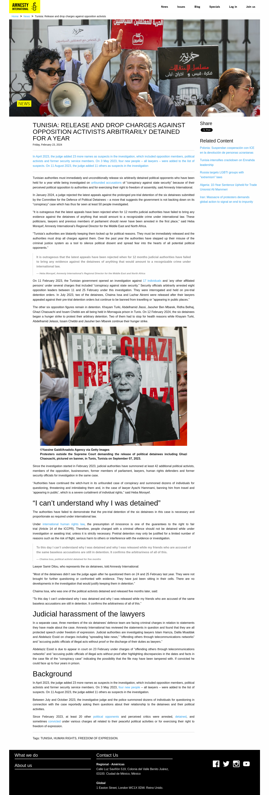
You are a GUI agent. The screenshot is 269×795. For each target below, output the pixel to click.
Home (15, 16)
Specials (214, 6)
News (164, 6)
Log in (233, 6)
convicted (54, 721)
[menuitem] (164, 6)
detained (180, 716)
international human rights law (64, 524)
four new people (129, 687)
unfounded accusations (106, 182)
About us (23, 765)
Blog (197, 6)
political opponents (106, 716)
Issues (181, 6)
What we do (26, 755)
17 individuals (152, 280)
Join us (250, 6)
